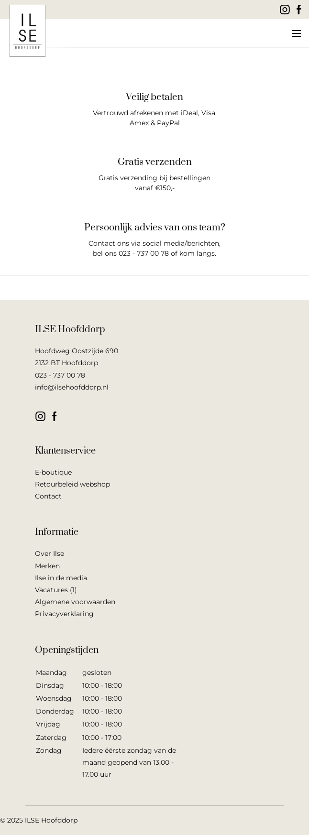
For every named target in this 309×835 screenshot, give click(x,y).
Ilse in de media (61, 578)
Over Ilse (49, 553)
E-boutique (53, 472)
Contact (48, 496)
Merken (47, 566)
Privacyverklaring (64, 613)
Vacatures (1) (56, 590)
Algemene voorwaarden (75, 601)
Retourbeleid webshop (72, 484)
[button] (295, 33)
